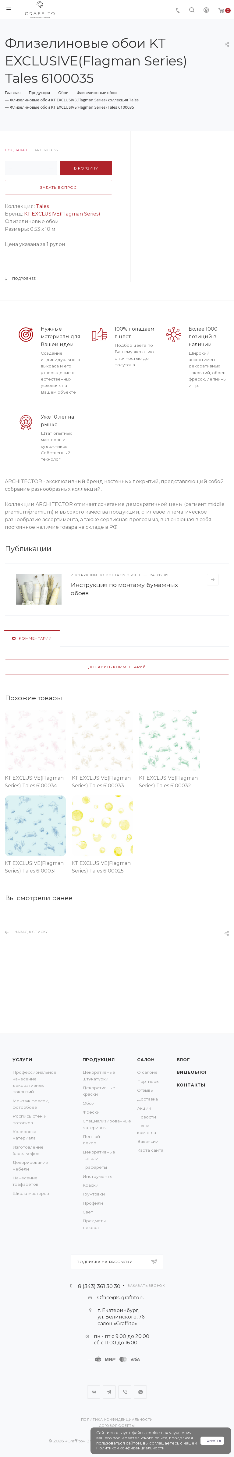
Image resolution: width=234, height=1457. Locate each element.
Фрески (91, 1112)
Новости (146, 1117)
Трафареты (95, 1167)
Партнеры (148, 1081)
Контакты (191, 1085)
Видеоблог (192, 1072)
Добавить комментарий (117, 667)
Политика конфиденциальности (117, 1420)
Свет (88, 1211)
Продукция (99, 1059)
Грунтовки (94, 1194)
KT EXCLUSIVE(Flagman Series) (62, 214)
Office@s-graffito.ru (121, 1298)
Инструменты (97, 1176)
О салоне (147, 1072)
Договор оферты (117, 1426)
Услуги (22, 1059)
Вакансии (147, 1141)
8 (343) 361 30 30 (99, 1286)
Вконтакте (93, 1392)
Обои (88, 1103)
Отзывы (145, 1090)
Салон (146, 1059)
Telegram (109, 1392)
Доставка (147, 1099)
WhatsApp (140, 1392)
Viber (124, 1392)
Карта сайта (150, 1150)
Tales (42, 206)
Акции (144, 1108)
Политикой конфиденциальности (130, 1448)
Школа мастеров (30, 1193)
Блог (183, 1059)
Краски (90, 1185)
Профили (93, 1203)
